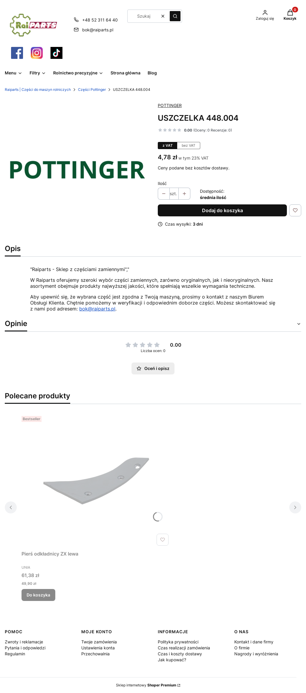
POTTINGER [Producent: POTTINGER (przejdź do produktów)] (170, 105)
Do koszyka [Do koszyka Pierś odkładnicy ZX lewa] (38, 594)
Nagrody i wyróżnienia (256, 653)
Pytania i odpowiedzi (25, 647)
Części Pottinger (92, 89)
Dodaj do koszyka (222, 210)
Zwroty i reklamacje (24, 641)
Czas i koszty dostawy (180, 653)
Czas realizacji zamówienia (184, 647)
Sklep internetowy (146, 685)
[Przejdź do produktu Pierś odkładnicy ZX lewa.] (96, 481)
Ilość (162, 183)
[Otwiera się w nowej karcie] (17, 52)
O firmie (242, 647)
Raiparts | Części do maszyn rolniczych (38, 89)
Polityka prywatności (178, 641)
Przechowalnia (95, 653)
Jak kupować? (172, 659)
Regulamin (15, 653)
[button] (175, 16)
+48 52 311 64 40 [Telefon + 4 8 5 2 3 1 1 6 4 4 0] (100, 19)
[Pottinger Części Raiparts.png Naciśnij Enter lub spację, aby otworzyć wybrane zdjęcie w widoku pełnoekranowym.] (76, 169)
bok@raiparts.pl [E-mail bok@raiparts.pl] (97, 29)
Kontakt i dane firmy (253, 641)
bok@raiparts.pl (97, 309)
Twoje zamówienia (99, 641)
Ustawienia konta (98, 647)
